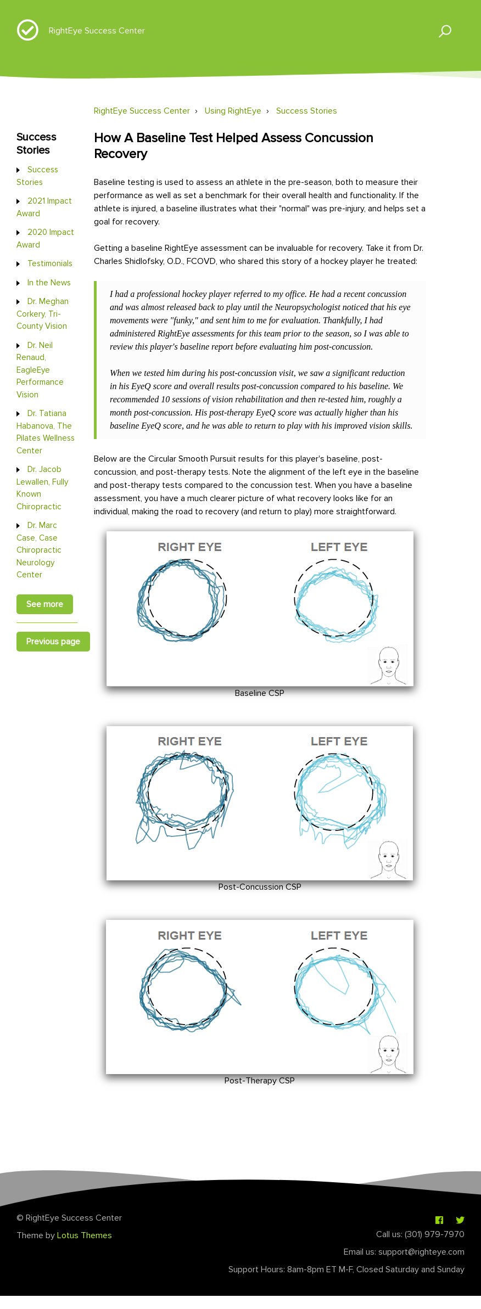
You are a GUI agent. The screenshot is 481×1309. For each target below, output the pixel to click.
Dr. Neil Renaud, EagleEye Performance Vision (40, 370)
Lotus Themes (84, 1235)
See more (44, 604)
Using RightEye (233, 110)
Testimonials (49, 263)
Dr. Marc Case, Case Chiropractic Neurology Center (38, 550)
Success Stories (306, 110)
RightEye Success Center (97, 30)
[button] (440, 30)
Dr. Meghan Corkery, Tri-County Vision (42, 313)
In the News (49, 283)
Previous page (53, 641)
